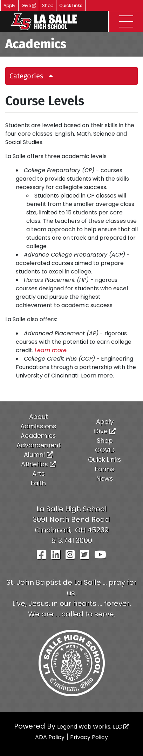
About (38, 416)
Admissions (38, 426)
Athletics (38, 464)
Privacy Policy (89, 737)
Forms (105, 469)
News (104, 478)
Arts (38, 473)
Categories (33, 76)
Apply (9, 5)
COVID (105, 450)
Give (28, 5)
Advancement (38, 445)
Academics (38, 435)
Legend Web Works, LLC (93, 727)
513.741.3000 (71, 540)
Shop (47, 5)
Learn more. (51, 350)
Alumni (38, 454)
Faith (38, 483)
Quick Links (70, 5)
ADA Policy (49, 737)
